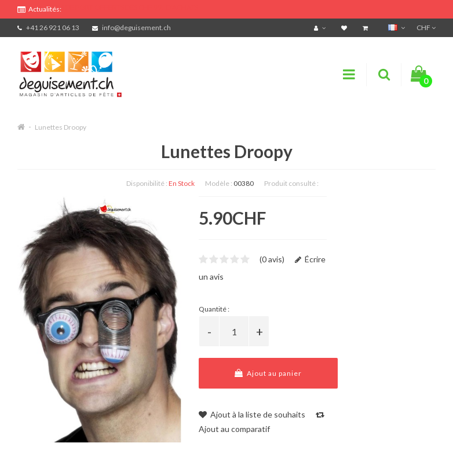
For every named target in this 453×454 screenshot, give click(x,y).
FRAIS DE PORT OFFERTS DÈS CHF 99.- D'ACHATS (122, 7)
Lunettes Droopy (60, 127)
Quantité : (214, 309)
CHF (426, 27)
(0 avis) (272, 259)
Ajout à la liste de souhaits (252, 414)
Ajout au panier (268, 373)
